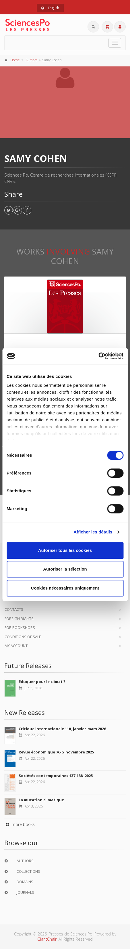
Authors (31, 60)
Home (15, 60)
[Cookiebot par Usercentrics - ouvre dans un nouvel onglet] (98, 356)
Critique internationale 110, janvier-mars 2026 (62, 728)
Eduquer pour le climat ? (42, 681)
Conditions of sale (23, 636)
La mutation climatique (41, 799)
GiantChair (47, 939)
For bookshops (20, 627)
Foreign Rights (19, 618)
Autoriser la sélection (65, 569)
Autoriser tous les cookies (65, 550)
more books (19, 824)
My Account (16, 645)
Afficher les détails (92, 531)
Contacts (14, 609)
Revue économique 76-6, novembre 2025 (56, 752)
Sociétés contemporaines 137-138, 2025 (56, 775)
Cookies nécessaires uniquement (65, 588)
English (50, 7)
